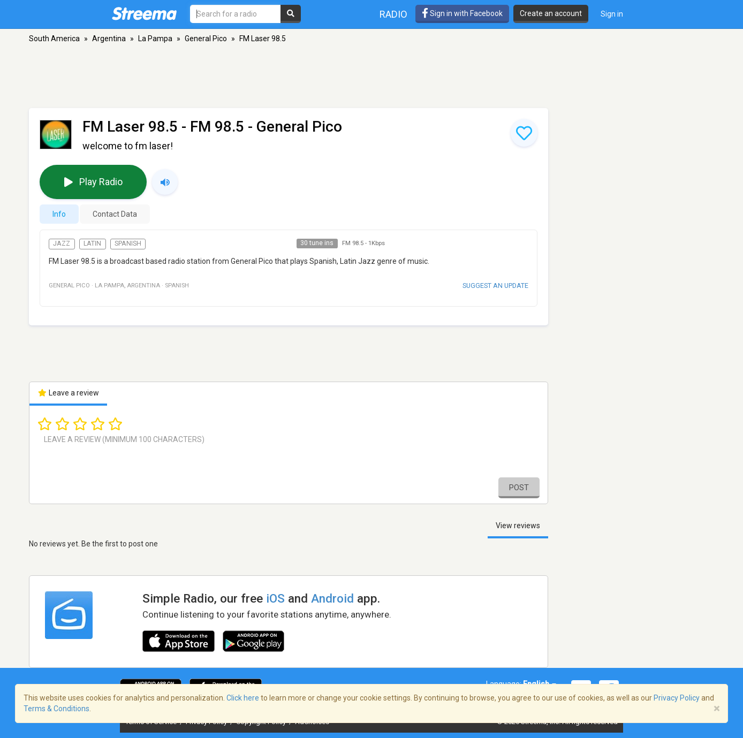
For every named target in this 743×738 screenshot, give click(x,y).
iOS (275, 598)
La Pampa (155, 38)
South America (54, 38)
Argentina (109, 38)
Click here (242, 698)
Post (519, 487)
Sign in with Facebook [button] (462, 13)
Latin (92, 243)
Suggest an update (495, 285)
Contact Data (115, 214)
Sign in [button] (612, 14)
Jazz (61, 243)
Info (59, 214)
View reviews (518, 525)
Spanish (128, 243)
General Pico (206, 38)
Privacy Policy (677, 698)
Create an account (551, 13)
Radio (393, 14)
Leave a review (68, 393)
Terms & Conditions (56, 708)
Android (332, 598)
